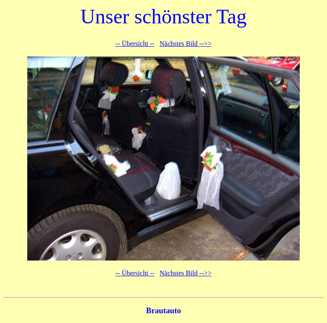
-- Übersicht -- (135, 43)
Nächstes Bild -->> (186, 43)
